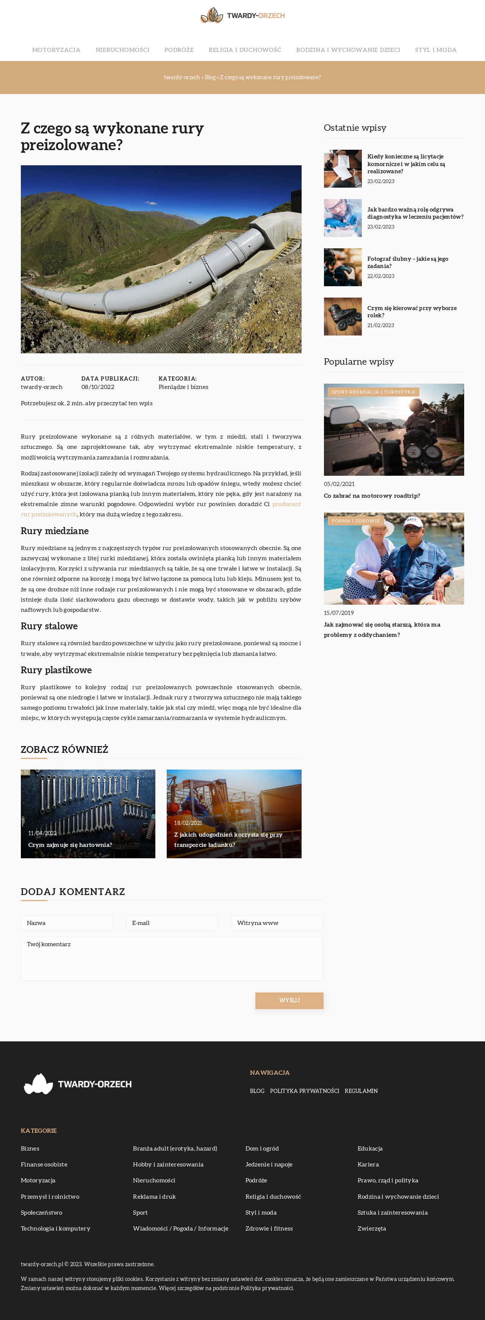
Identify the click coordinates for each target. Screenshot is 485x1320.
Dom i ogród (262, 1149)
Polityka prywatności (304, 1091)
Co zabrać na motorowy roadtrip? (372, 496)
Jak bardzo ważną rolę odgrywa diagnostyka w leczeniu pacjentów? (415, 213)
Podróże (190, 45)
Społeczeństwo (41, 1213)
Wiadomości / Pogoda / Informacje (180, 1229)
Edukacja (370, 1149)
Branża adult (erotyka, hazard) (175, 1149)
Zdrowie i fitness (269, 1229)
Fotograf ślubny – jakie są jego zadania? (408, 263)
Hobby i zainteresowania (168, 1165)
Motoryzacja (93, 45)
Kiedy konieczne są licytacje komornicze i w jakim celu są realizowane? (406, 164)
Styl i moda (399, 45)
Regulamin (361, 1091)
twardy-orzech (42, 387)
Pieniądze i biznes (183, 387)
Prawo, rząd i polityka (388, 1180)
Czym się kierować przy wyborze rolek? (412, 312)
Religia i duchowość (243, 45)
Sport (140, 1213)
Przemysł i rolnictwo (50, 1197)
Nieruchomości (146, 45)
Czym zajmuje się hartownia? (70, 845)
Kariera (368, 1165)
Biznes (30, 1149)
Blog (257, 1091)
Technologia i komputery (56, 1229)
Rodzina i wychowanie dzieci (328, 45)
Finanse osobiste (44, 1165)
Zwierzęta (372, 1229)
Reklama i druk (154, 1197)
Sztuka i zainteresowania (393, 1213)
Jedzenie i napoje (269, 1165)
